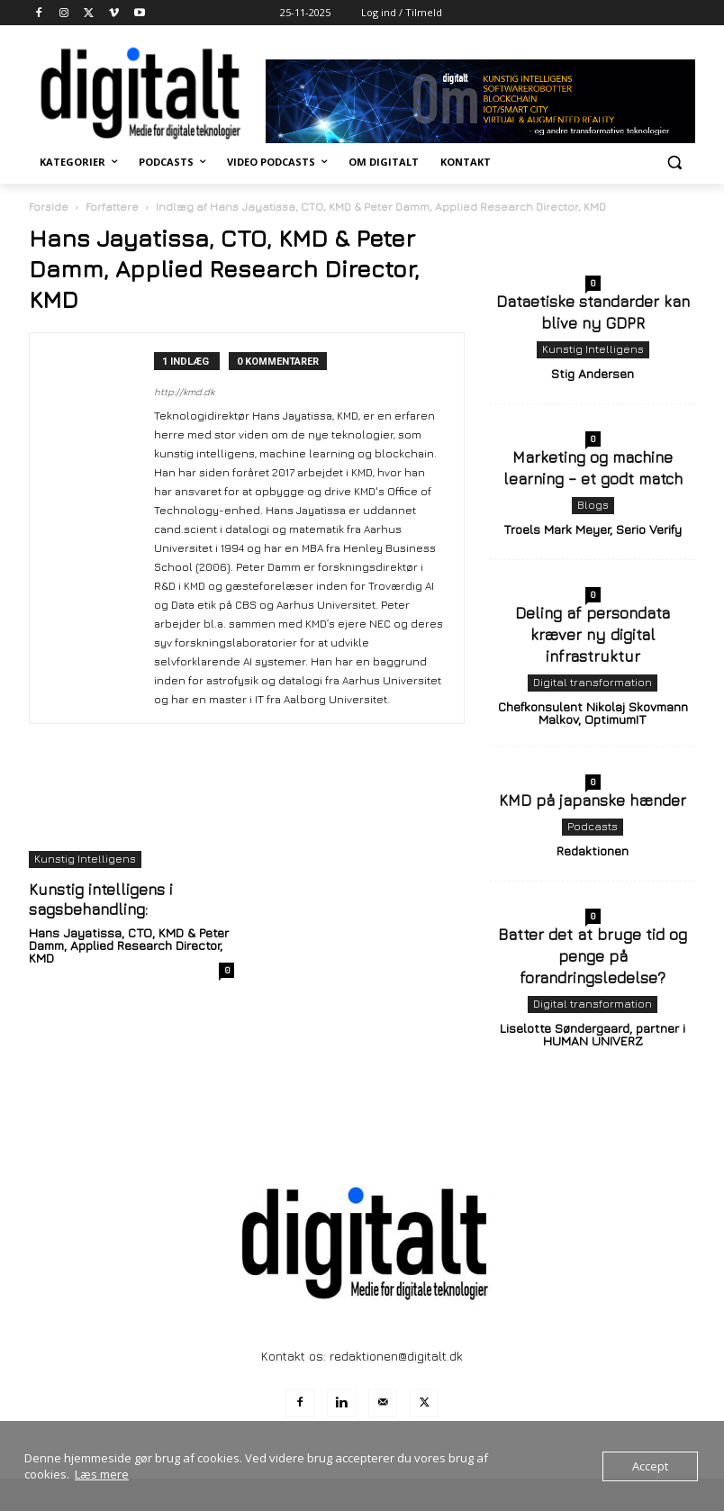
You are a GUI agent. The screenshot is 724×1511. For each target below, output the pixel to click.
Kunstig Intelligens (85, 858)
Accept (650, 1466)
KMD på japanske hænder (592, 801)
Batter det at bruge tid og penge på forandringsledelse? (592, 956)
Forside (48, 206)
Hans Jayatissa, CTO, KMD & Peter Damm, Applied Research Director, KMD (129, 945)
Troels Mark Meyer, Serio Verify (592, 529)
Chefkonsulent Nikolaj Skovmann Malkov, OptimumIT (593, 713)
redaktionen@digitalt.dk (396, 1355)
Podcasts (592, 826)
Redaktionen (593, 850)
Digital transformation (592, 682)
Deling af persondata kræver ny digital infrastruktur (592, 634)
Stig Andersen (592, 373)
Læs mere (102, 1474)
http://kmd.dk (184, 391)
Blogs (593, 504)
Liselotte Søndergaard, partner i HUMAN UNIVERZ (592, 1034)
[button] (674, 162)
